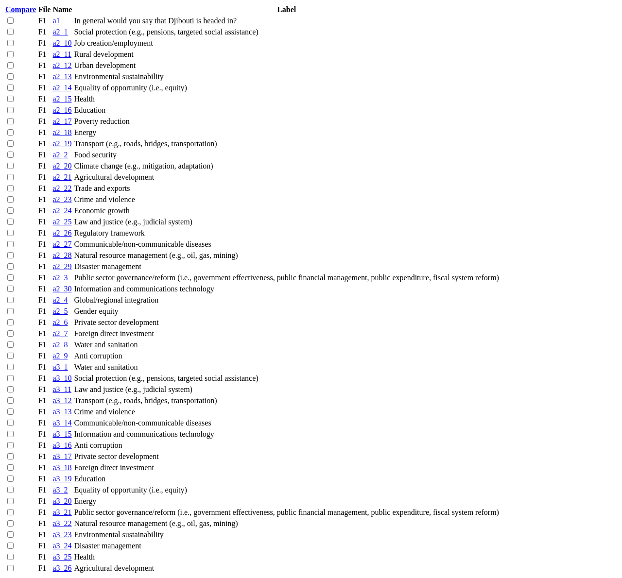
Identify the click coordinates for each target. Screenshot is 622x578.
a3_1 (60, 367)
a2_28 (61, 255)
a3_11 (61, 389)
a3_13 (61, 412)
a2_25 (61, 222)
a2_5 (60, 311)
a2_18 (61, 132)
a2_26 (61, 233)
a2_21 (61, 177)
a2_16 (61, 110)
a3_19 (61, 479)
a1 (56, 21)
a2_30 (61, 289)
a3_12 (61, 400)
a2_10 (61, 43)
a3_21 (61, 512)
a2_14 (61, 88)
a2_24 (61, 210)
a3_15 (61, 434)
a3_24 (61, 546)
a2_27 (61, 244)
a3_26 (61, 568)
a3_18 (61, 467)
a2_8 (60, 344)
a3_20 (61, 501)
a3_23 (61, 534)
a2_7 (60, 333)
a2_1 (60, 32)
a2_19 (61, 143)
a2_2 (60, 155)
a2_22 (61, 188)
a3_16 (61, 445)
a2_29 (61, 266)
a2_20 (61, 166)
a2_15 (61, 99)
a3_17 (61, 456)
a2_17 (61, 121)
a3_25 (61, 557)
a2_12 (61, 65)
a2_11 (61, 54)
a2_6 (60, 322)
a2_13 (61, 76)
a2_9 (60, 356)
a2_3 (60, 277)
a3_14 (61, 423)
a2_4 (60, 300)
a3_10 (61, 378)
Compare (20, 9)
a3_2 (60, 490)
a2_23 (61, 199)
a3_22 (61, 523)
